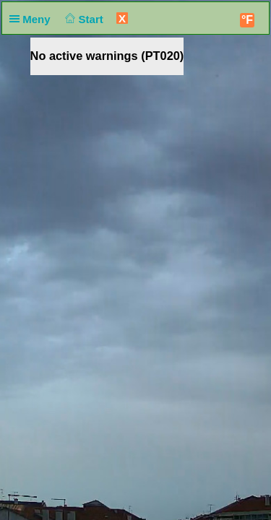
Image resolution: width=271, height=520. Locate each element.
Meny (32, 19)
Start (82, 19)
